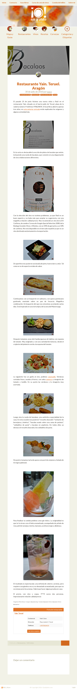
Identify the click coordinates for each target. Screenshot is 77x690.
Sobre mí (72, 3)
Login (74, 687)
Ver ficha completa (33, 631)
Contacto (13, 3)
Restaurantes (21, 643)
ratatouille (52, 377)
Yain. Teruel (18, 613)
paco (49, 91)
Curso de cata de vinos (40, 3)
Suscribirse (24, 3)
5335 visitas (30, 643)
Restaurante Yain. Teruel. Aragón (38, 86)
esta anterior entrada (32, 109)
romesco (49, 379)
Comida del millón (58, 3)
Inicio (4, 3)
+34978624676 (44, 625)
